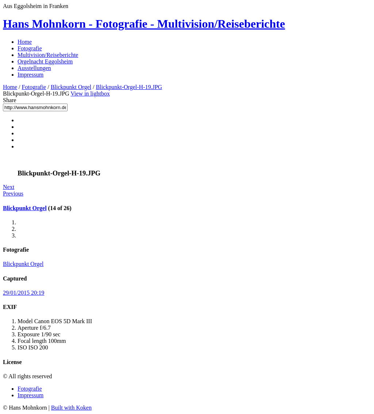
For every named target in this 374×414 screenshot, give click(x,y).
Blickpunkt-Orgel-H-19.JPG (129, 87)
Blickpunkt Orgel (71, 87)
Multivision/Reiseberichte (48, 55)
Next (8, 187)
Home (25, 42)
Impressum (30, 74)
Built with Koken (71, 408)
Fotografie (30, 48)
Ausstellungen (34, 68)
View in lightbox (90, 93)
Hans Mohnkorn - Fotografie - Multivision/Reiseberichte (144, 23)
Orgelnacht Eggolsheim (45, 61)
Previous (13, 193)
